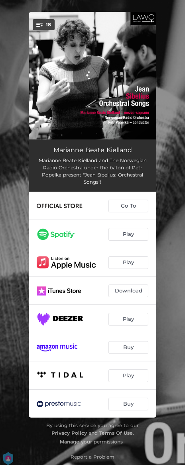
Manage (69, 442)
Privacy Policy (69, 433)
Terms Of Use (116, 433)
